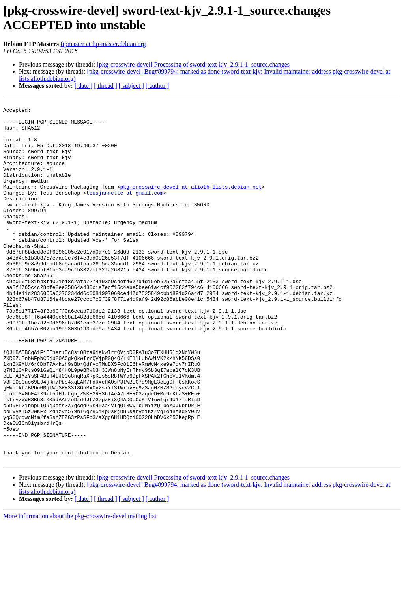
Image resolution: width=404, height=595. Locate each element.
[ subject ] (131, 85)
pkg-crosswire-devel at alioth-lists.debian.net (191, 204)
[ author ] (157, 85)
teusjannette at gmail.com (124, 211)
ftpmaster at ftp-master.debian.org (103, 44)
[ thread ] (105, 85)
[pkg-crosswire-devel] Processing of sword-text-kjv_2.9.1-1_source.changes (193, 64)
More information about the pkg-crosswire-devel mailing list (79, 588)
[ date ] (83, 85)
